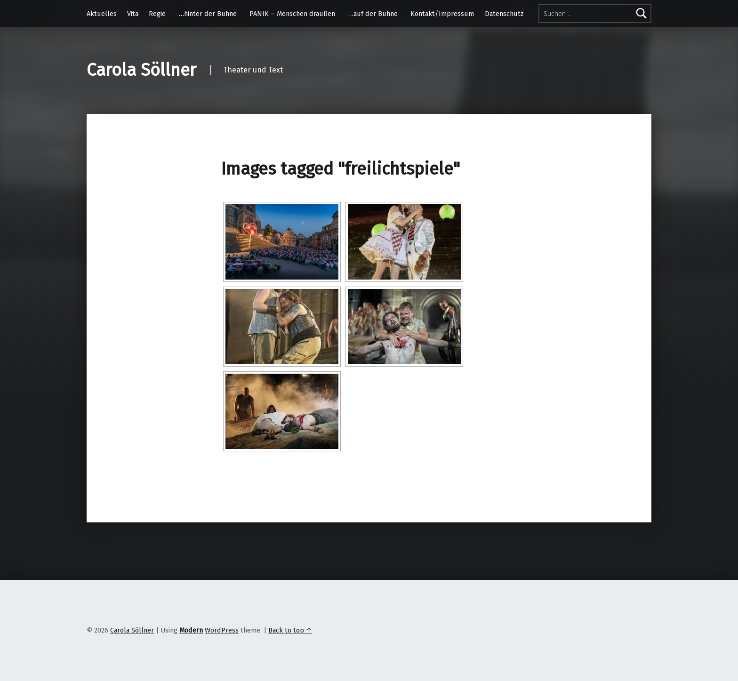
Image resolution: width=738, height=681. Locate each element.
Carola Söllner (141, 70)
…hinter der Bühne (208, 13)
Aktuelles (102, 13)
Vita (132, 13)
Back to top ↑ (290, 630)
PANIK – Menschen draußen (292, 13)
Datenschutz (504, 13)
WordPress (222, 630)
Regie (157, 13)
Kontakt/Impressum (442, 13)
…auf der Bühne (373, 13)
